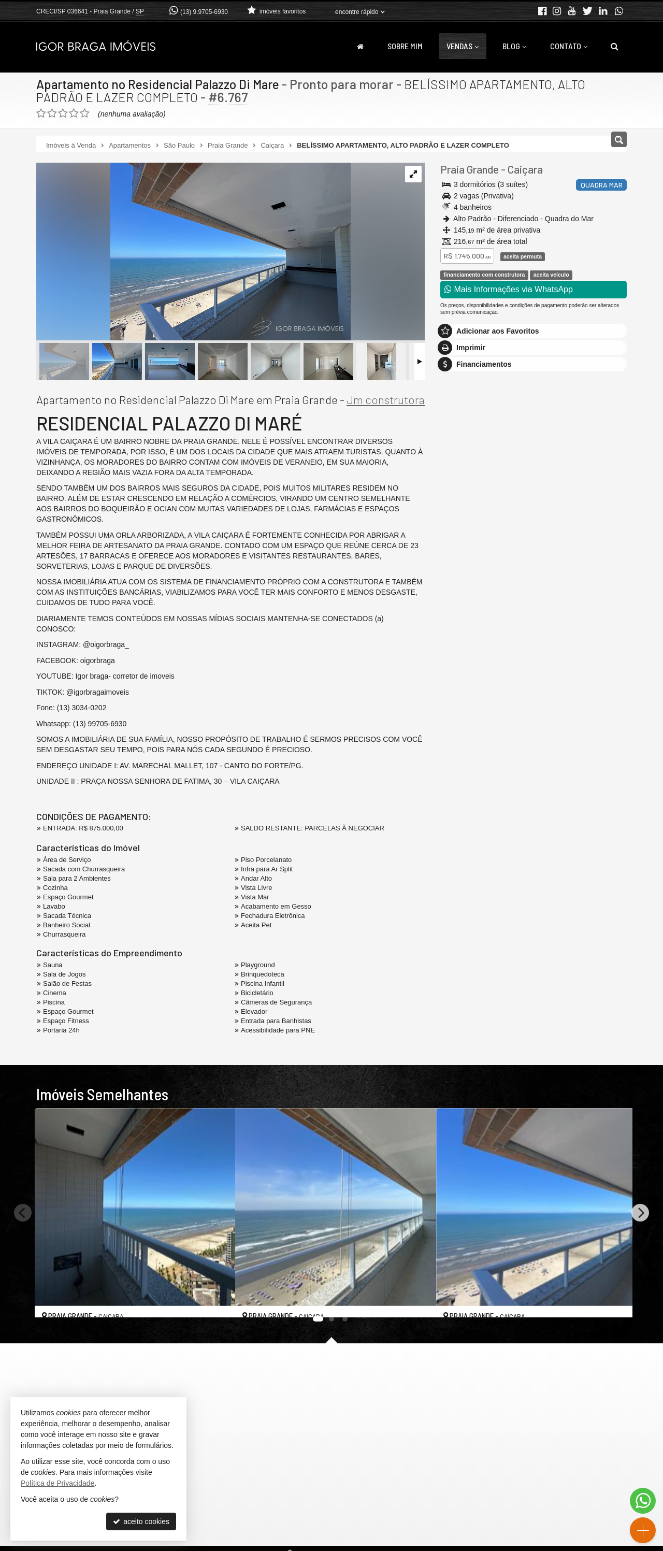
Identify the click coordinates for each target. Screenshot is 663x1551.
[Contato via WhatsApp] (643, 1501)
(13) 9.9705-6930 (204, 12)
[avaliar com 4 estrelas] (74, 113)
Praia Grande (469, 169)
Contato (568, 46)
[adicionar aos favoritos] (216, 1300)
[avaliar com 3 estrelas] (63, 113)
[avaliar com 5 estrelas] (85, 113)
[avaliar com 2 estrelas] (52, 113)
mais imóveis (534, 544)
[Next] (640, 1213)
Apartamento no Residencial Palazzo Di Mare (161, 84)
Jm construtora (386, 399)
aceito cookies (141, 1521)
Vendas (462, 46)
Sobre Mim (405, 46)
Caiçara (525, 169)
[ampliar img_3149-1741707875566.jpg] (193, 252)
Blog (514, 46)
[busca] (614, 46)
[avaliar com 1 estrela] (41, 113)
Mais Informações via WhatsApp (508, 289)
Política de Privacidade (57, 1483)
